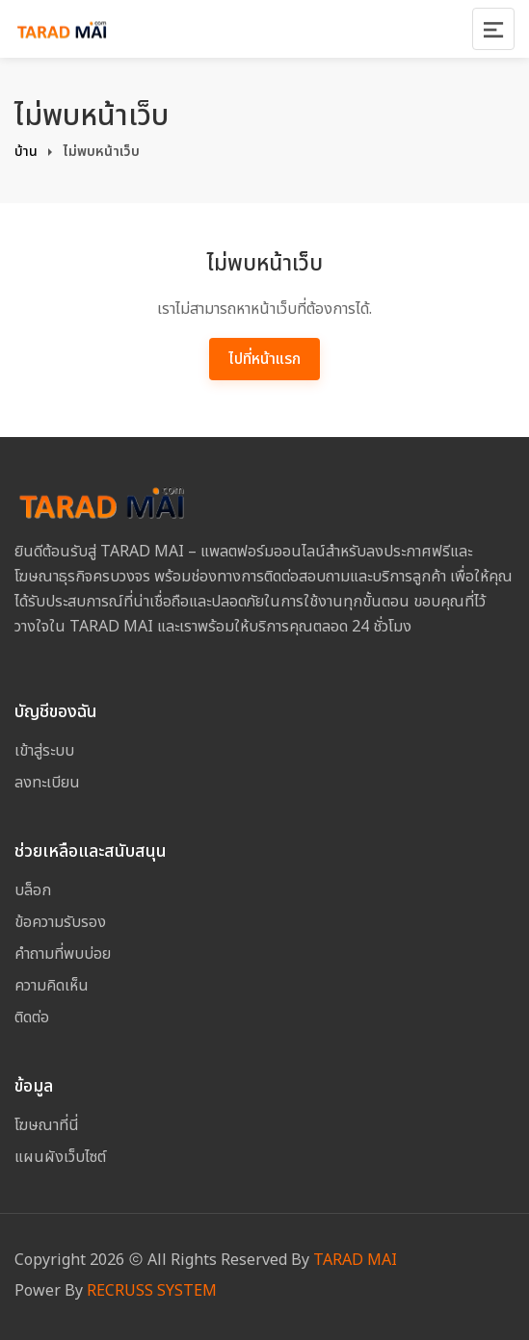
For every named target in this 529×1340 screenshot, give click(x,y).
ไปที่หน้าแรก (264, 359)
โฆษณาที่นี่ (46, 1125)
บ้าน (26, 152)
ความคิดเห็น (51, 985)
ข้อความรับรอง (60, 922)
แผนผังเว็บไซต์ (60, 1157)
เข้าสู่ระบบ (44, 750)
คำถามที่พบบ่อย (62, 954)
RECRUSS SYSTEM (152, 1290)
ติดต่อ (31, 1017)
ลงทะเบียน (47, 782)
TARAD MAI (355, 1260)
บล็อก (32, 890)
